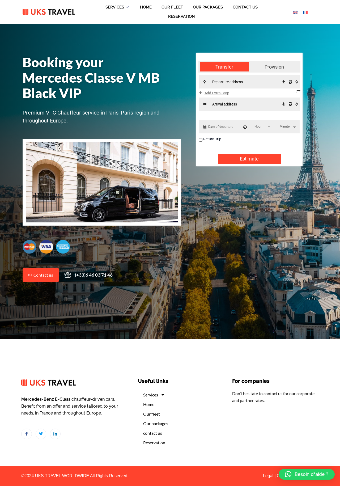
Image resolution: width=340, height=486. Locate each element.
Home (145, 7)
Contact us (41, 288)
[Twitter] (41, 434)
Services (115, 7)
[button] (307, 474)
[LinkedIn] (55, 434)
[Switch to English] (295, 12)
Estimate (249, 159)
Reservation (181, 16)
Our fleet (172, 7)
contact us (246, 7)
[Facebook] (26, 434)
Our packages (209, 7)
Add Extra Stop (214, 94)
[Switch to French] (305, 12)
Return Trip (212, 140)
